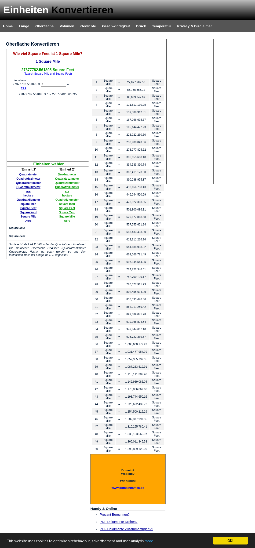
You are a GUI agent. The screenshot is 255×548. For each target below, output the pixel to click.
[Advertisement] (47, 128)
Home (8, 26)
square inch (28, 204)
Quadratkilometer (28, 199)
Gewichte (88, 26)
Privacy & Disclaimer (194, 26)
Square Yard (28, 212)
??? (23, 88)
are (28, 191)
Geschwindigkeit (116, 26)
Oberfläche (44, 26)
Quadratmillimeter (28, 187)
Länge (24, 26)
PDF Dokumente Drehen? (119, 522)
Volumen (67, 26)
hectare (28, 195)
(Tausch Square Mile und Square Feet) (48, 73)
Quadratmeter (28, 174)
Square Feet (28, 208)
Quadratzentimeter (28, 183)
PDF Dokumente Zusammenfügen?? (126, 529)
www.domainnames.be (128, 488)
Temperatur (161, 26)
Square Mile (28, 216)
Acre (28, 220)
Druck (141, 26)
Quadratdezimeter (28, 178)
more (149, 541)
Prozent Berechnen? (115, 514)
